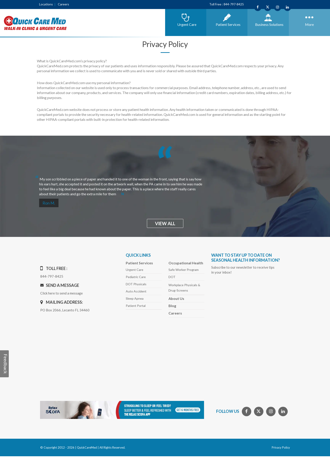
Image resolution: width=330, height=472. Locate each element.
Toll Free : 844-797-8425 (226, 4)
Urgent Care (134, 270)
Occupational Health (185, 263)
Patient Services (139, 263)
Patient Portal (136, 306)
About (176, 298)
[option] (165, 184)
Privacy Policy (281, 447)
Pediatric (136, 277)
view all (165, 223)
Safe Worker (183, 270)
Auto (136, 291)
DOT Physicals (136, 284)
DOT (171, 277)
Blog (172, 305)
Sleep (135, 298)
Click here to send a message (61, 293)
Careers (63, 4)
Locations (46, 4)
